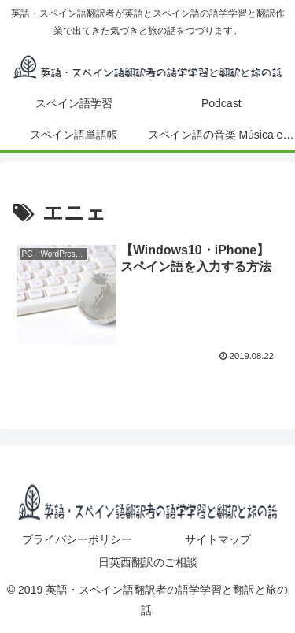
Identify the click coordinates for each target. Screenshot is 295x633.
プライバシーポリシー (77, 539)
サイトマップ (218, 539)
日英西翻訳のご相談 (147, 562)
